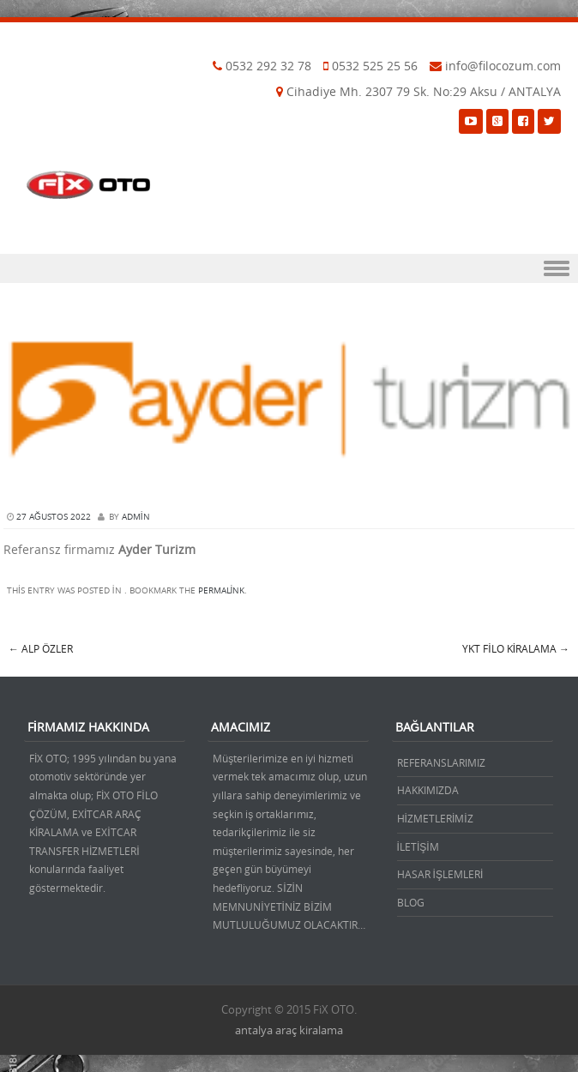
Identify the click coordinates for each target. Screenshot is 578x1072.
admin (136, 516)
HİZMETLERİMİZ (435, 818)
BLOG (410, 902)
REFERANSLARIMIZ (441, 762)
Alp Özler (41, 648)
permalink (221, 590)
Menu (289, 269)
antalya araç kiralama (289, 1030)
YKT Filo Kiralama (515, 648)
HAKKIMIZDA (428, 790)
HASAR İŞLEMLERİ (440, 874)
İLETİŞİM (418, 846)
